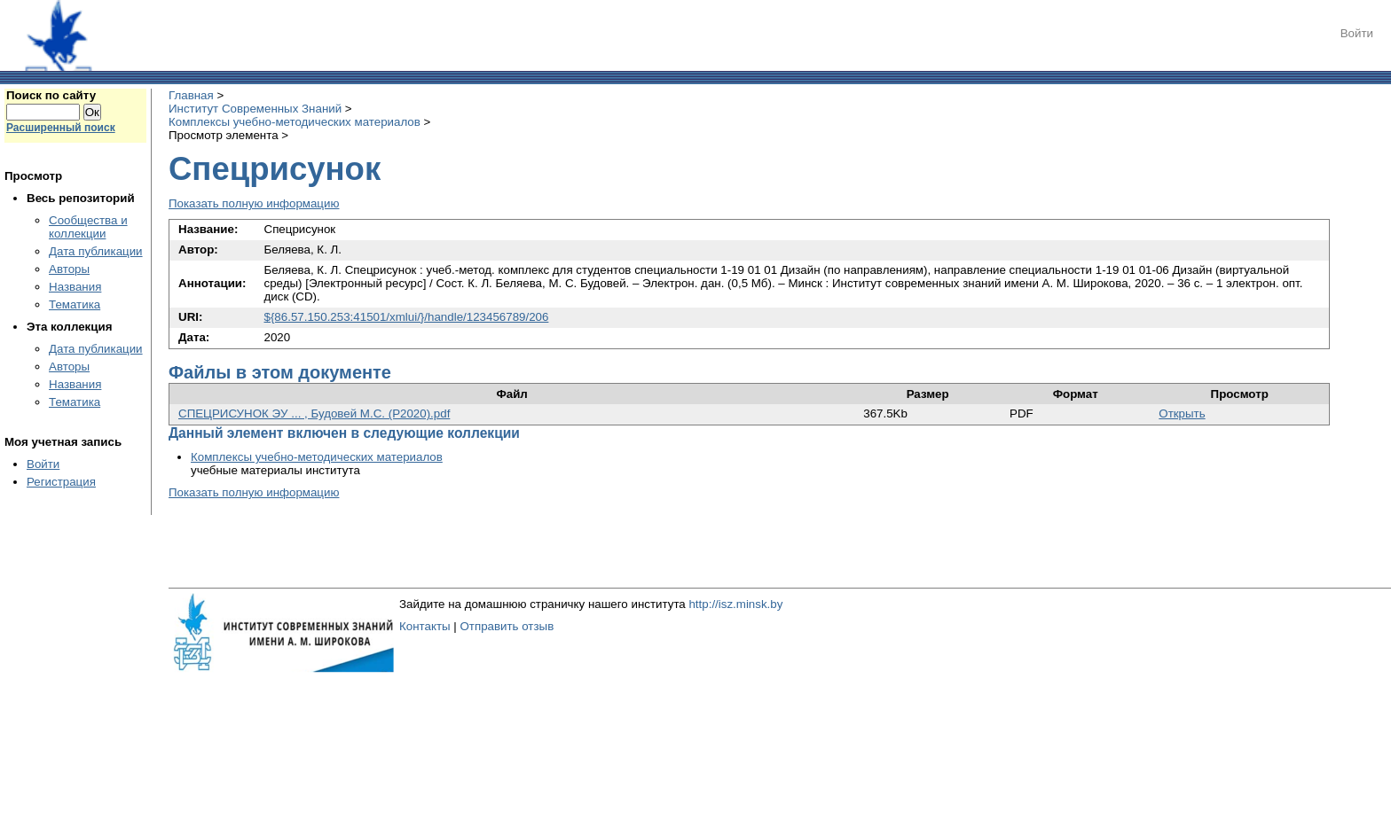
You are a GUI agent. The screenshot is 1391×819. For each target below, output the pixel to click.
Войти (1356, 33)
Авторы (69, 269)
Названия (75, 286)
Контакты (425, 626)
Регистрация (61, 481)
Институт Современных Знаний (255, 108)
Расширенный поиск (60, 127)
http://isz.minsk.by (735, 604)
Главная (191, 95)
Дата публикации (96, 251)
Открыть (1182, 413)
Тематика (74, 304)
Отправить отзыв (507, 626)
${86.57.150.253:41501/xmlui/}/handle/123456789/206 (406, 317)
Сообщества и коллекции (88, 227)
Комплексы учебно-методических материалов (294, 122)
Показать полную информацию (254, 203)
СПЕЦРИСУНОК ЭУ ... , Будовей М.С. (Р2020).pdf (314, 413)
